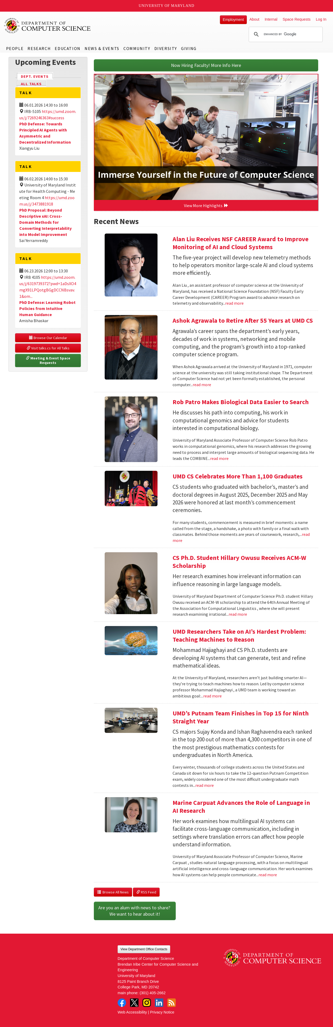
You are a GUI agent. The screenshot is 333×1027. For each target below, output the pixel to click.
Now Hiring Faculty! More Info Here (206, 65)
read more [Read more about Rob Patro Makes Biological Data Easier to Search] (219, 458)
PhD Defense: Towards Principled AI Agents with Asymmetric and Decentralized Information (45, 133)
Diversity (165, 48)
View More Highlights (206, 205)
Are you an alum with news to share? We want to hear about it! (134, 911)
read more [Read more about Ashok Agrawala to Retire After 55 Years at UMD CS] (202, 384)
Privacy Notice (162, 1012)
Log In (321, 19)
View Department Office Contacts (144, 949)
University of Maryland (167, 6)
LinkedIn (159, 1002)
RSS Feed (146, 892)
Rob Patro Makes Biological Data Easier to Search (241, 402)
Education (67, 48)
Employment (233, 19)
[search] (285, 34)
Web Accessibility (132, 1012)
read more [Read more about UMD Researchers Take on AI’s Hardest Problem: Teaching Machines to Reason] (212, 696)
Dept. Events (37, 76)
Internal (271, 19)
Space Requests (297, 19)
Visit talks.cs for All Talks (48, 348)
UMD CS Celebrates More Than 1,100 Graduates (238, 476)
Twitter (134, 1002)
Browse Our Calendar (48, 337)
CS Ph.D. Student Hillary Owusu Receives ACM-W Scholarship (239, 562)
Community (136, 48)
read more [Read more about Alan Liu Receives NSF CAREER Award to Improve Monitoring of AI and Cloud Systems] (234, 303)
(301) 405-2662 (152, 993)
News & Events (102, 48)
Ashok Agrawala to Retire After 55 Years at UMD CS (243, 320)
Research (39, 48)
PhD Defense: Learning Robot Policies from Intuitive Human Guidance (47, 308)
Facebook (122, 1002)
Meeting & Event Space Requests (48, 360)
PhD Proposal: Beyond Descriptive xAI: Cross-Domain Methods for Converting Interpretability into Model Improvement (45, 222)
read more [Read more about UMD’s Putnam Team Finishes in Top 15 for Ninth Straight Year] (204, 785)
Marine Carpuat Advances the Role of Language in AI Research (241, 806)
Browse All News (113, 892)
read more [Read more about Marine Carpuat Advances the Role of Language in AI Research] (267, 874)
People (15, 48)
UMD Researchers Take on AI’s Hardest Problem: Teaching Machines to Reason (239, 635)
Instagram (146, 1002)
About (254, 19)
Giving (189, 48)
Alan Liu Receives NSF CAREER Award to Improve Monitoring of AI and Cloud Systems (240, 243)
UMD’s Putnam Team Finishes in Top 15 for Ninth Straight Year (241, 717)
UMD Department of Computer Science (47, 25)
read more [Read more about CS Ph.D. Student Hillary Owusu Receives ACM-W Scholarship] (238, 614)
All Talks (31, 83)
